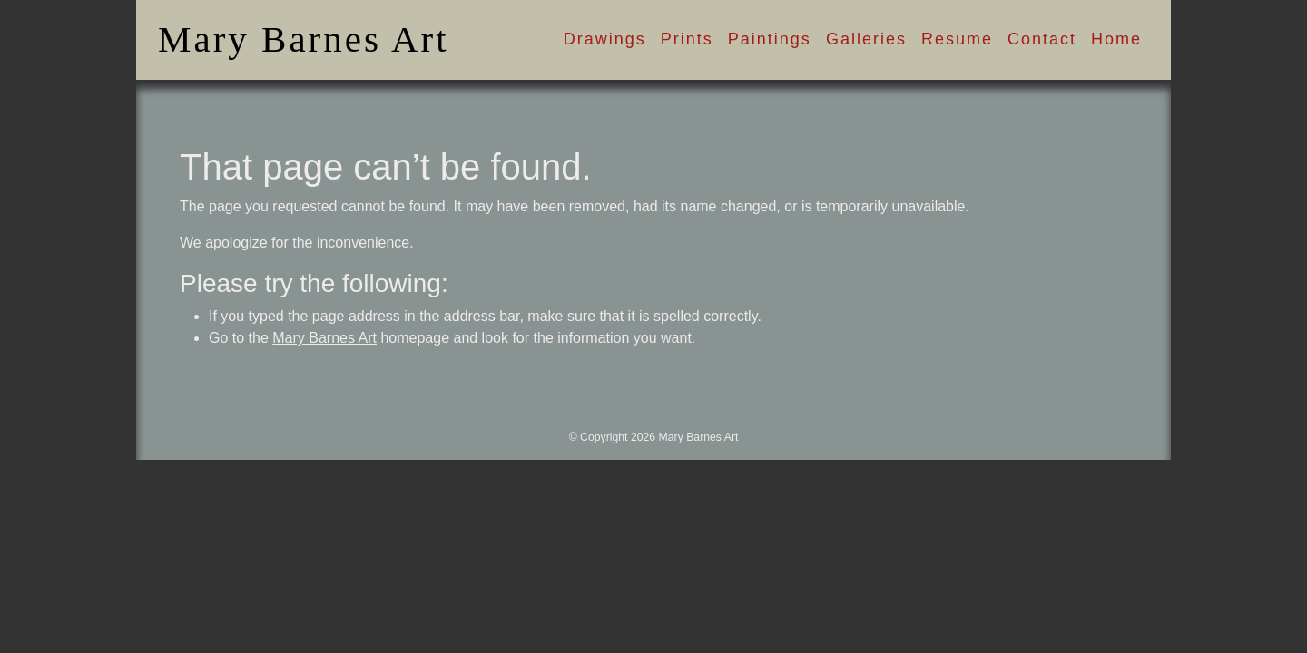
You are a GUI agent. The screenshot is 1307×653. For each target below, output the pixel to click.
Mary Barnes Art (303, 39)
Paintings (769, 39)
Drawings (605, 39)
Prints (687, 39)
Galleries (866, 39)
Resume (957, 39)
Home (1116, 39)
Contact (1041, 39)
